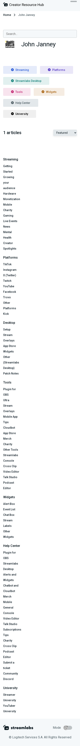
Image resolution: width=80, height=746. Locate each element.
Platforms (56, 69)
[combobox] (40, 34)
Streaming (20, 69)
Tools (17, 91)
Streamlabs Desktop (26, 80)
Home (7, 14)
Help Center (20, 102)
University (19, 113)
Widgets (49, 91)
